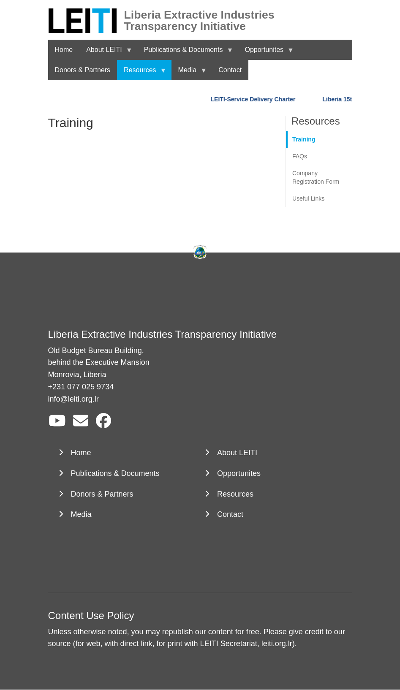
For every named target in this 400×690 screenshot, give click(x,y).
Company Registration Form (315, 177)
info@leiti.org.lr (73, 399)
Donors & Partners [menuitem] (83, 69)
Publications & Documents (115, 473)
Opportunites (239, 473)
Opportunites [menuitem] (266, 53)
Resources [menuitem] (141, 73)
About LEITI (237, 452)
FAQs (299, 156)
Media (81, 514)
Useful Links (308, 198)
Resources (235, 494)
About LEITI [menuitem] (105, 53)
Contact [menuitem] (230, 69)
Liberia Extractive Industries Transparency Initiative (199, 14)
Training (303, 139)
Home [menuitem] (64, 49)
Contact (230, 514)
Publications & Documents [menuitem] (185, 53)
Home (81, 452)
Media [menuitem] (189, 73)
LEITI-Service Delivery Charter (254, 99)
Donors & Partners (102, 494)
